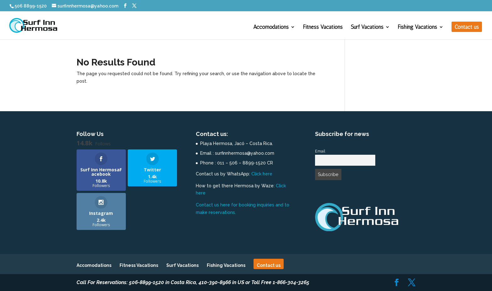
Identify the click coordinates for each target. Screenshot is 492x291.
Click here (261, 173)
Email (320, 151)
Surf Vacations (367, 27)
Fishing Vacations (417, 27)
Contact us (467, 27)
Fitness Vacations (323, 27)
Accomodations (271, 27)
